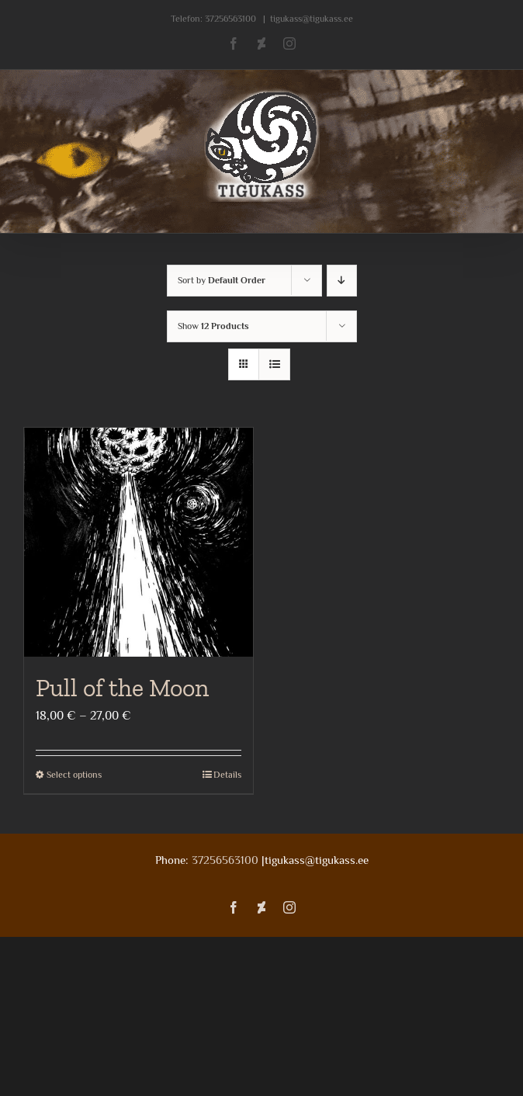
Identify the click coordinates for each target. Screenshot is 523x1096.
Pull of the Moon (122, 687)
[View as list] (274, 364)
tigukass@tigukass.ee (311, 18)
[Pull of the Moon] (138, 542)
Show (213, 326)
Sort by (221, 280)
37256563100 (230, 18)
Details (227, 774)
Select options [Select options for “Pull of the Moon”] (74, 774)
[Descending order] (342, 281)
